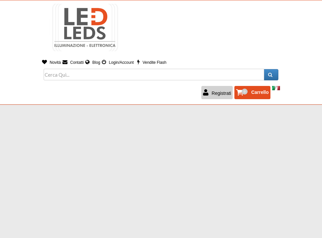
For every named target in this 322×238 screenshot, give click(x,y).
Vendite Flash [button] (151, 62)
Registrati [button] (217, 93)
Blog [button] (92, 62)
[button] (252, 92)
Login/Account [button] (118, 62)
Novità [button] (51, 62)
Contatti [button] (73, 62)
